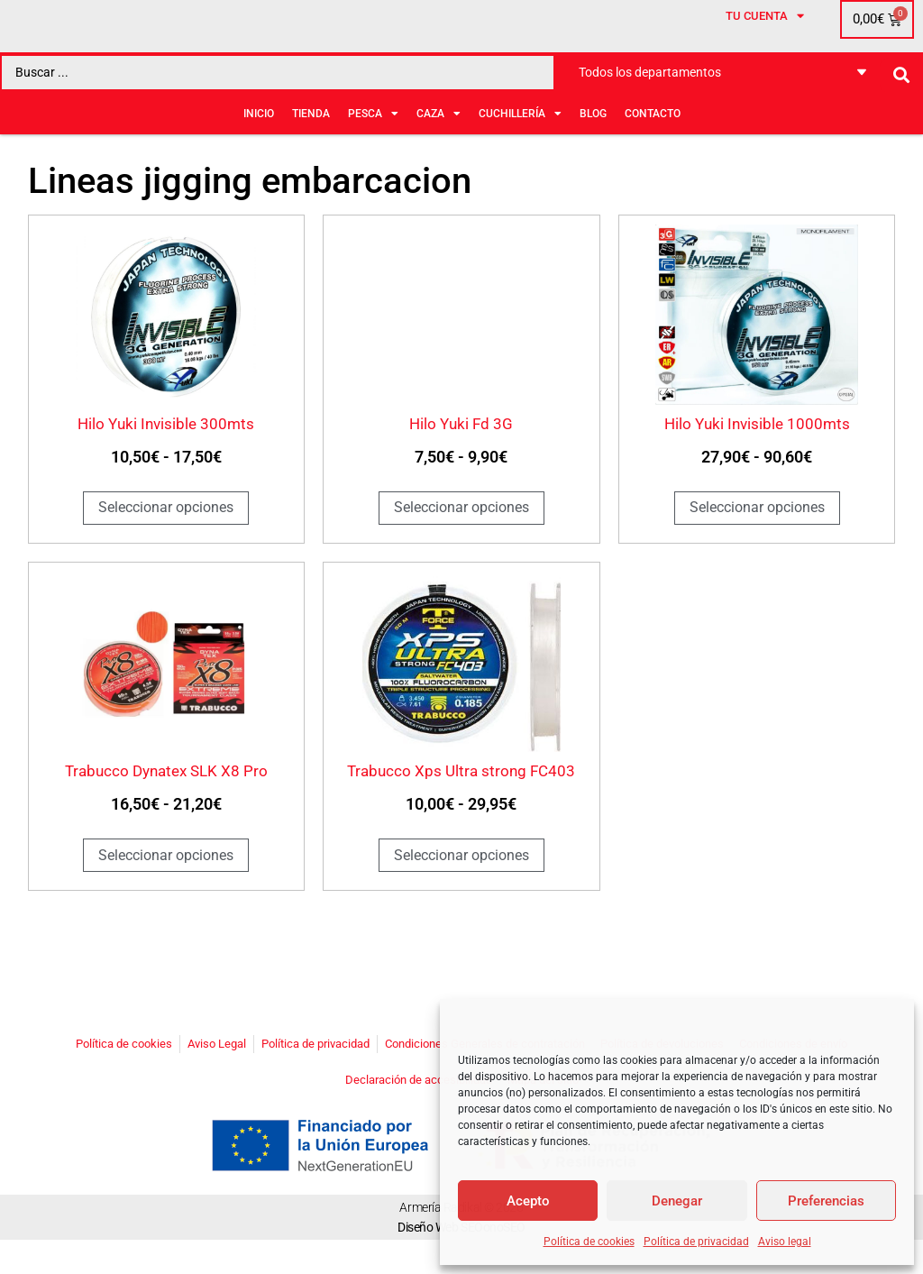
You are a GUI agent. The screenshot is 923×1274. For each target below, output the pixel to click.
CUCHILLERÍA (520, 143)
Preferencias (826, 1201)
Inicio (258, 143)
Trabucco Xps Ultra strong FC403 (461, 805)
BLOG (593, 143)
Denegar (677, 1201)
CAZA (438, 143)
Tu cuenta (765, 50)
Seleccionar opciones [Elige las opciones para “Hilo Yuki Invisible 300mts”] (165, 541)
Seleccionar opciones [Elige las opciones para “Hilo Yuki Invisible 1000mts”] (757, 541)
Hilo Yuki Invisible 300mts (166, 458)
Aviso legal (784, 1241)
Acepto (528, 1201)
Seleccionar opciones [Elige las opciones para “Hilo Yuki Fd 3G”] (461, 541)
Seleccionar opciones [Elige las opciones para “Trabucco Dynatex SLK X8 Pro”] (165, 888)
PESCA (373, 143)
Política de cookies (589, 1241)
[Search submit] (901, 104)
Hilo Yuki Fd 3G (461, 458)
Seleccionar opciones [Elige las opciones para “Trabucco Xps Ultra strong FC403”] (461, 888)
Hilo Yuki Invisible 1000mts (757, 458)
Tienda (311, 143)
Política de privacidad (696, 1241)
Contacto (653, 143)
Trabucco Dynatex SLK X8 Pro (166, 805)
